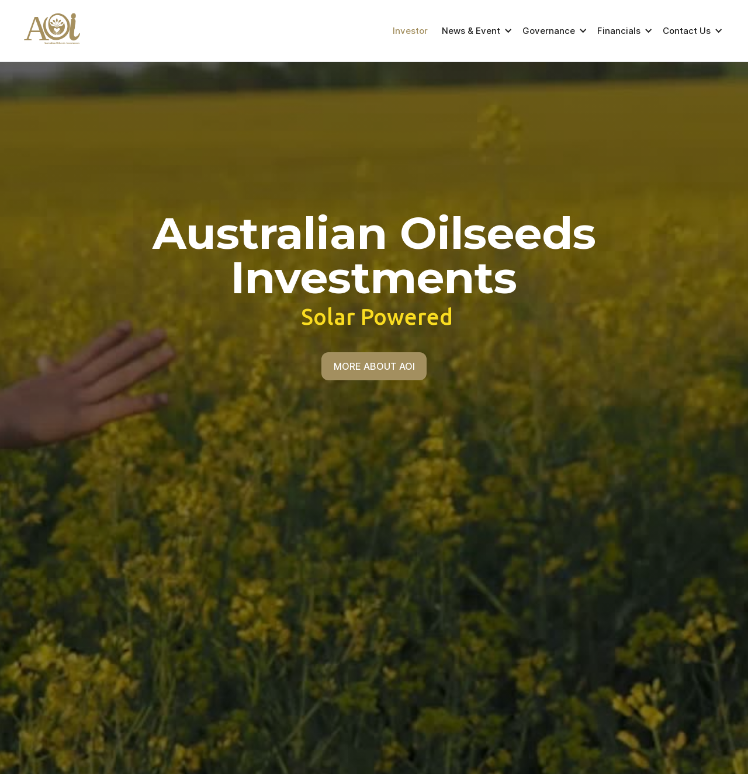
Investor (410, 30)
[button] (475, 30)
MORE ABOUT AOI (374, 366)
